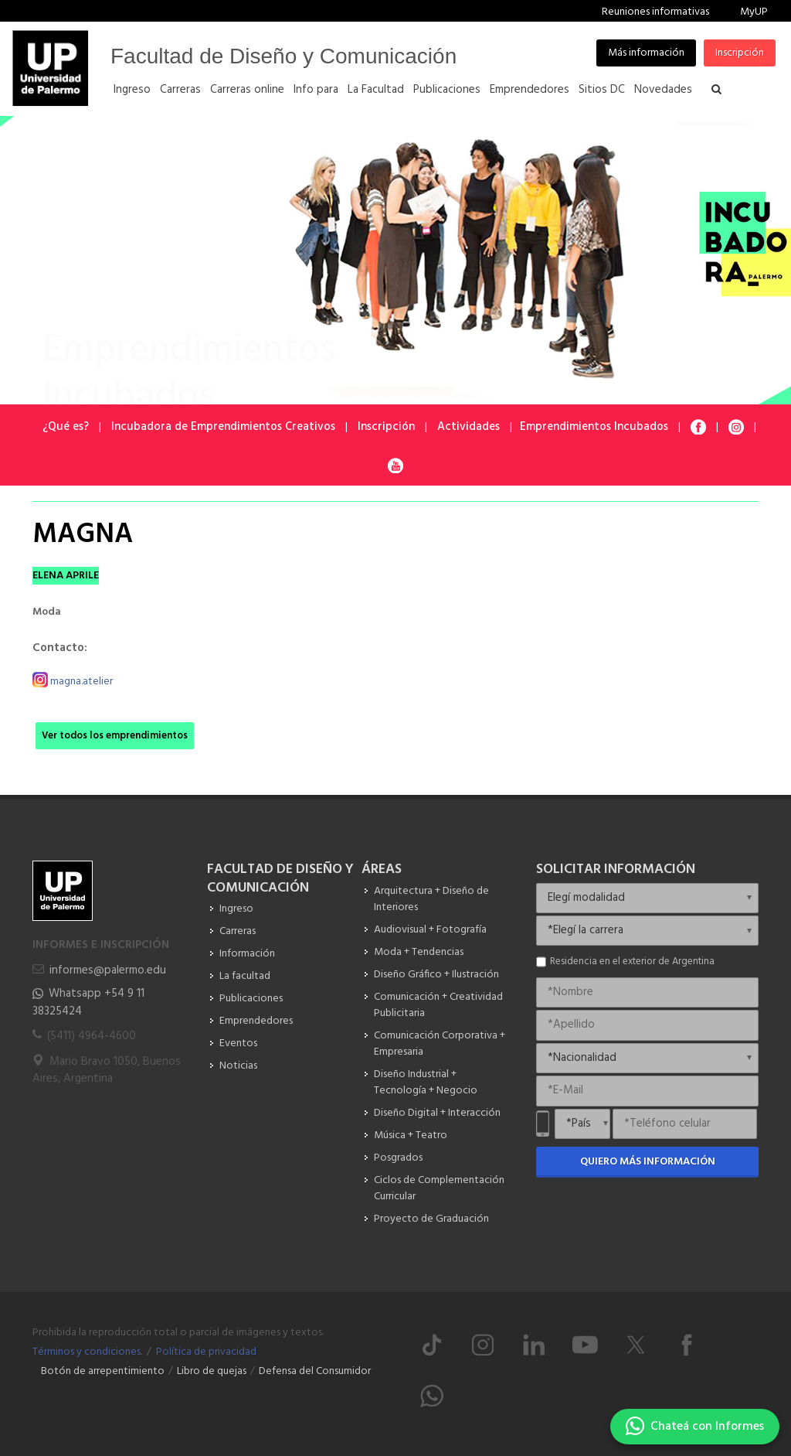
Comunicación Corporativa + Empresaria (439, 1044)
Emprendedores (256, 1021)
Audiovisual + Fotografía (430, 930)
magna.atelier (81, 681)
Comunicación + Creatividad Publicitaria (438, 1005)
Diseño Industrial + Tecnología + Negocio (425, 1082)
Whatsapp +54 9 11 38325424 (88, 1002)
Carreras (237, 931)
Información (247, 954)
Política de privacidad (206, 1352)
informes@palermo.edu (107, 970)
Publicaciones (251, 999)
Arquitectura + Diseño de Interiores (431, 899)
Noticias (238, 1066)
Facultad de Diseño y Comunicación (283, 56)
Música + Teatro (410, 1135)
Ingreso (236, 909)
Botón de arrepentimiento (103, 1371)
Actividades (468, 427)
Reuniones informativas (655, 12)
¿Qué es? (65, 427)
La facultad (244, 976)
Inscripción (739, 53)
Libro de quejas (211, 1371)
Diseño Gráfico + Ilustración (436, 975)
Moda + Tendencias (418, 952)
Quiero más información (647, 1162)
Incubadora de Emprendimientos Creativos (223, 427)
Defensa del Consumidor (315, 1371)
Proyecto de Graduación (431, 1219)
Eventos (238, 1043)
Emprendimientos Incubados (594, 427)
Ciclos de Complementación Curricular (439, 1188)
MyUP (754, 12)
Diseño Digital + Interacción (437, 1113)
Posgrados (398, 1158)
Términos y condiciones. (87, 1352)
